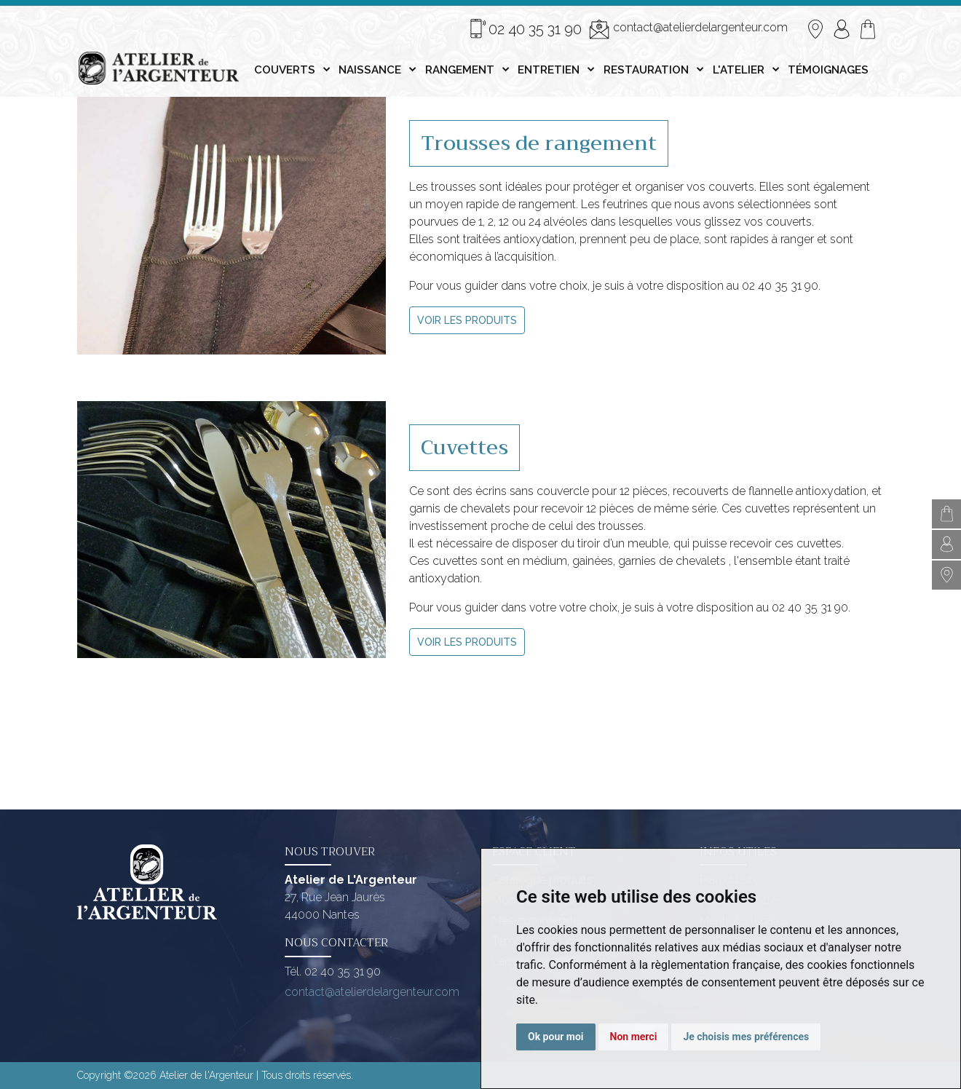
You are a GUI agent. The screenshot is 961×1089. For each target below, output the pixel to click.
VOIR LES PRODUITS (467, 320)
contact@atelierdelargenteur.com (688, 29)
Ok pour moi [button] (556, 1036)
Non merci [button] (633, 1036)
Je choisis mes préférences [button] (746, 1036)
